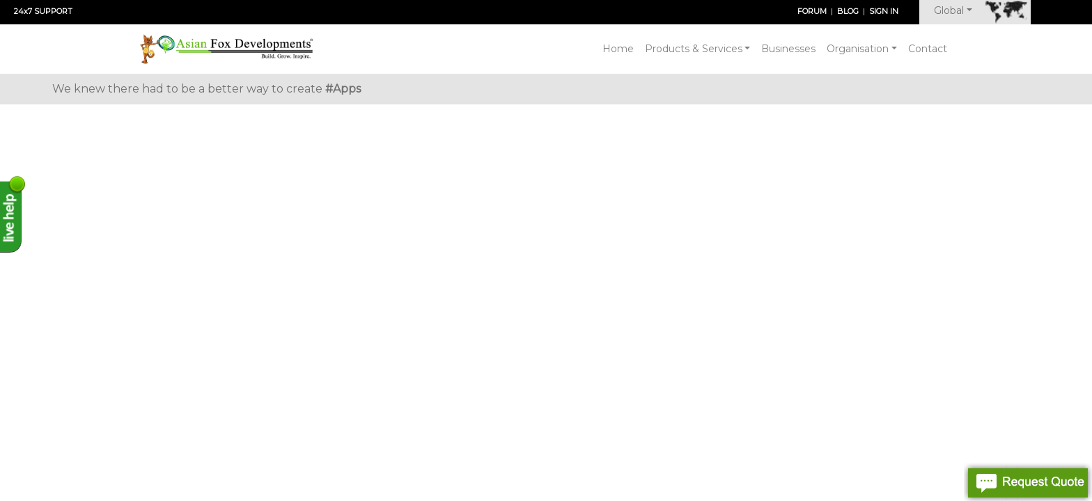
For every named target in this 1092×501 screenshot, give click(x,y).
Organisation (858, 48)
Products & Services (693, 48)
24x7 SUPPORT (43, 11)
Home (618, 48)
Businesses (788, 48)
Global (949, 10)
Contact (927, 48)
